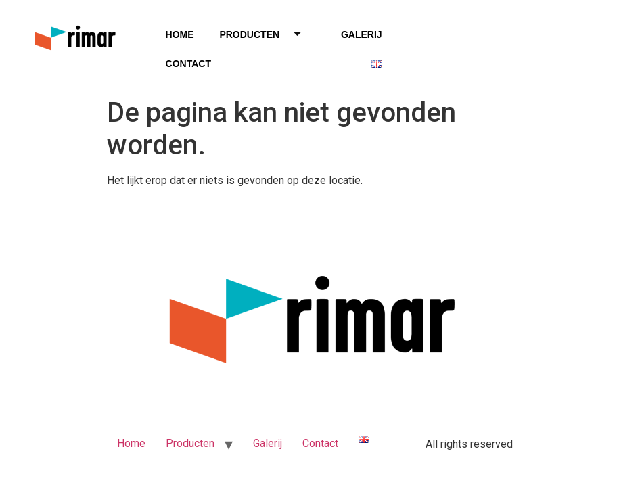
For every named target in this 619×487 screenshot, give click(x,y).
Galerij (361, 34)
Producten (265, 34)
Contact (188, 63)
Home (180, 34)
